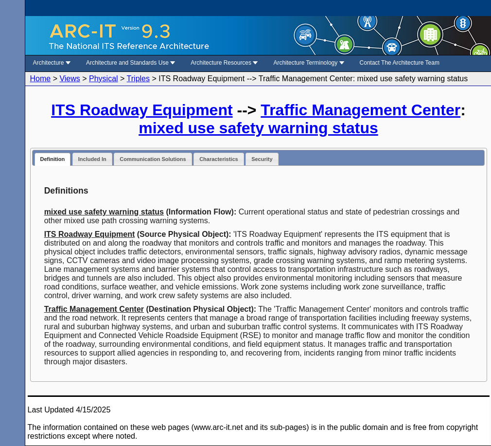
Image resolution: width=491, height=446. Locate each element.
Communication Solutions (153, 159)
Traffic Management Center (360, 110)
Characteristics (218, 159)
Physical (103, 78)
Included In (92, 159)
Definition (52, 159)
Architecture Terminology (308, 62)
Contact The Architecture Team (399, 62)
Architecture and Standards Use (130, 62)
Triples (138, 78)
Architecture (51, 62)
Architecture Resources (224, 62)
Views (69, 78)
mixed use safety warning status (258, 128)
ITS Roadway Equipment (141, 110)
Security (261, 159)
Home (40, 78)
